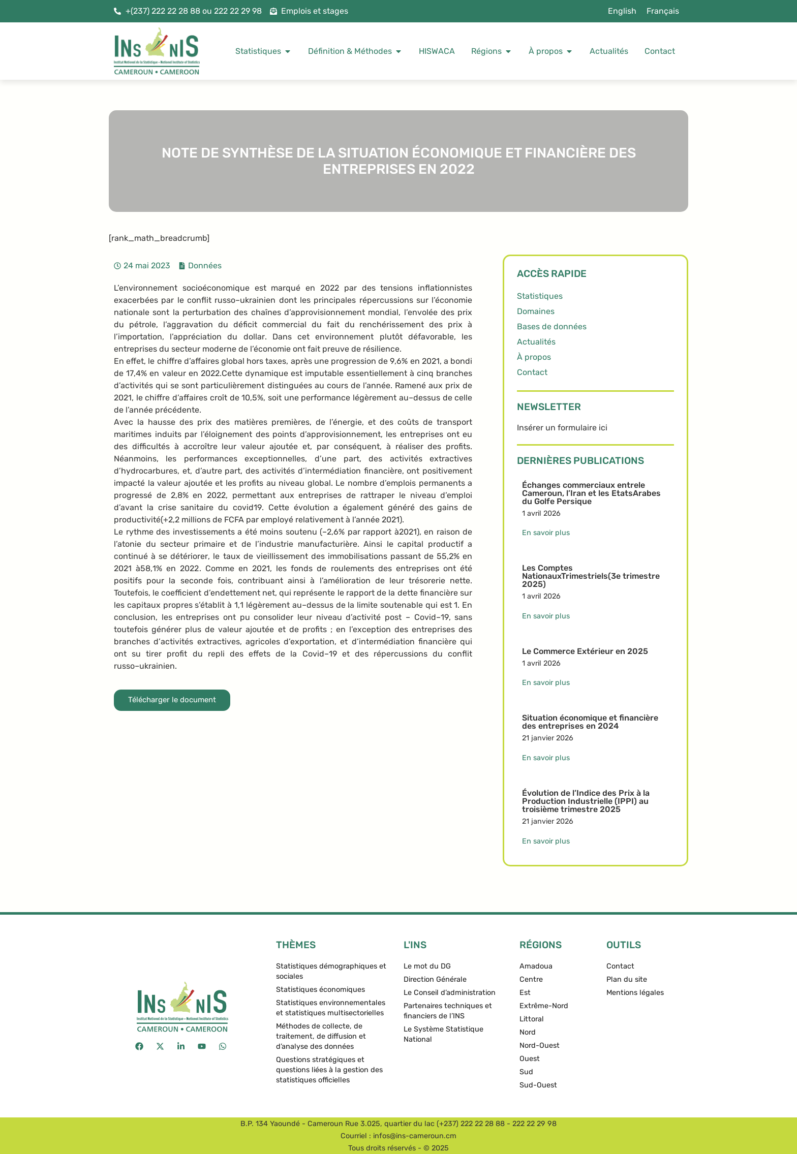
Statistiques (540, 296)
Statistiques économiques (320, 989)
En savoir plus (546, 532)
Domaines (536, 311)
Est (525, 992)
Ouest (529, 1058)
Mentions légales (635, 992)
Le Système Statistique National (443, 1034)
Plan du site (626, 979)
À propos (534, 357)
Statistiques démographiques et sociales (331, 971)
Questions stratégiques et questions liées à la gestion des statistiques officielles (329, 1069)
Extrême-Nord (543, 1006)
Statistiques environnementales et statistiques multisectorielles (330, 1008)
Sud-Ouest (538, 1085)
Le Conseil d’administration (450, 992)
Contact (532, 372)
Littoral (531, 1019)
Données (205, 265)
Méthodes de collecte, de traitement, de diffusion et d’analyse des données (321, 1036)
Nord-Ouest (539, 1045)
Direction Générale (435, 979)
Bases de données (552, 326)
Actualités (536, 342)
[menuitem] (622, 11)
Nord (527, 1032)
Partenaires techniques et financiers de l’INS (448, 1011)
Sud (526, 1072)
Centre (531, 979)
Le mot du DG (427, 966)
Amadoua (536, 966)
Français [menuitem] (663, 11)
